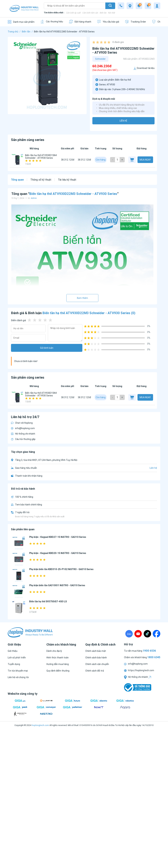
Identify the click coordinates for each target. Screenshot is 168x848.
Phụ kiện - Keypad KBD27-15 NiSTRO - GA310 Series (57, 537)
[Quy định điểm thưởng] (57, 670)
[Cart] (148, 5)
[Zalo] (129, 633)
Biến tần (103, 13)
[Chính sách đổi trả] (94, 670)
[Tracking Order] (135, 22)
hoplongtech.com (40, 725)
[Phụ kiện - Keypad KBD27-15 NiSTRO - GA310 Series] (19, 543)
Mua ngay (145, 159)
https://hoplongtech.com (139, 670)
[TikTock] (147, 633)
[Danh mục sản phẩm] (21, 22)
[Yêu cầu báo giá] (108, 22)
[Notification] (139, 5)
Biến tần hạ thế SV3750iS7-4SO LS (48, 601)
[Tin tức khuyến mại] (18, 670)
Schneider (100, 58)
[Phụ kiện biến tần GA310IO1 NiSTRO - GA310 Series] (19, 592)
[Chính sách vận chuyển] (97, 664)
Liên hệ (123, 120)
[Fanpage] (156, 633)
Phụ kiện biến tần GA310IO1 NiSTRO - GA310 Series (57, 585)
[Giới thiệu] (12, 651)
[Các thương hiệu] (51, 22)
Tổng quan (17, 179)
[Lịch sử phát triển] (17, 657)
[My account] (157, 5)
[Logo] (24, 8)
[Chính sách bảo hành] (96, 657)
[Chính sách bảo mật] (95, 651)
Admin (34, 198)
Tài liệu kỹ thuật (67, 179)
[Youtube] (138, 633)
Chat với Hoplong (22, 422)
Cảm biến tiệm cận (90, 13)
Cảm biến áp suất (73, 13)
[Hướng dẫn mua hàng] (57, 664)
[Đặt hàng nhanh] (80, 22)
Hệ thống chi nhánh (23, 433)
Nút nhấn (112, 13)
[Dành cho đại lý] (54, 651)
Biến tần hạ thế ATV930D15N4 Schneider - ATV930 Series (41, 156)
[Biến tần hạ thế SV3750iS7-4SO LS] (19, 608)
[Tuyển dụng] (14, 664)
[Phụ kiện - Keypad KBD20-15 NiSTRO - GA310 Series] (19, 559)
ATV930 (111, 84)
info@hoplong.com (23, 428)
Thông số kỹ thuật (40, 179)
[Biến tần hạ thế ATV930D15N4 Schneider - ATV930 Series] (17, 160)
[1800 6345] (121, 5)
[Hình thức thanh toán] (57, 657)
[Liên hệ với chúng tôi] (18, 677)
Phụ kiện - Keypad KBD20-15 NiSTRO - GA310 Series (57, 553)
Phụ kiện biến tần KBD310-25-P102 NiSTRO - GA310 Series (61, 569)
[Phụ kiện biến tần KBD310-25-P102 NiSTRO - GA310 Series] (19, 575)
